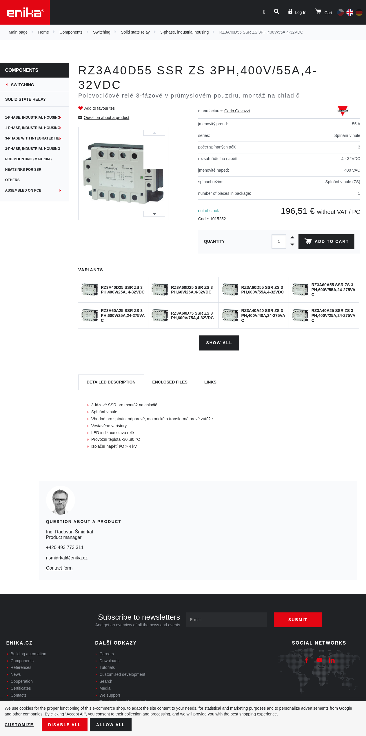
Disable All (64, 724)
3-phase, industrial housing (184, 32)
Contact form (59, 568)
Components (70, 32)
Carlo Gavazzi (237, 111)
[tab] (111, 382)
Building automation (28, 653)
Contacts (19, 695)
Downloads (109, 660)
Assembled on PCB (24, 190)
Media (104, 688)
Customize (19, 724)
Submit (297, 619)
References (21, 667)
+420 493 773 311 (64, 547)
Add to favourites (99, 108)
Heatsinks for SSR (24, 170)
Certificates (21, 688)
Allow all (110, 724)
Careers (106, 653)
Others (13, 180)
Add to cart (326, 242)
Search (105, 681)
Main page (18, 32)
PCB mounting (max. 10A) (29, 159)
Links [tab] (210, 382)
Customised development (122, 674)
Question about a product (106, 117)
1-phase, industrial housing (33, 117)
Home (43, 32)
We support (109, 695)
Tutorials (107, 667)
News (16, 674)
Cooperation (22, 681)
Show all (219, 342)
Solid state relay (135, 32)
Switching (101, 32)
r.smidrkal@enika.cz (67, 557)
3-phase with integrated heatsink (38, 138)
